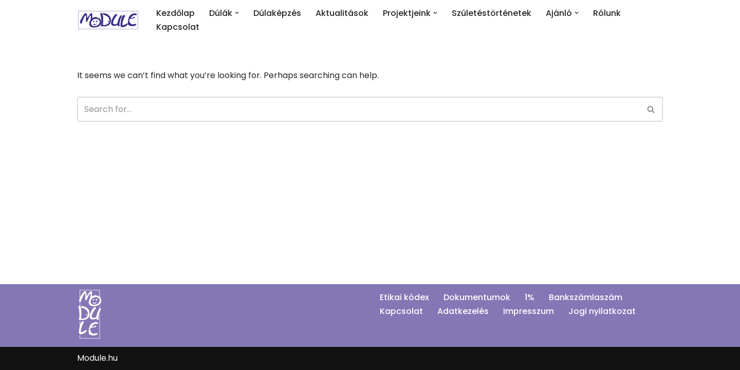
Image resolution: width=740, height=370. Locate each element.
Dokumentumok (476, 297)
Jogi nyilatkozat (602, 311)
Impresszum (528, 311)
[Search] (358, 109)
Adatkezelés (463, 311)
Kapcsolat (177, 27)
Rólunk (607, 13)
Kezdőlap (175, 13)
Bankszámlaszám (585, 297)
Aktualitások (342, 13)
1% (529, 297)
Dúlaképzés (277, 13)
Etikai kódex (404, 297)
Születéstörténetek (491, 13)
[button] (237, 13)
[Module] (108, 19)
